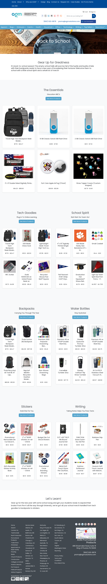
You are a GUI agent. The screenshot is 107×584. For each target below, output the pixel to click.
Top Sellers (88, 27)
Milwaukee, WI (44, 538)
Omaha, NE (43, 551)
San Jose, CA (59, 535)
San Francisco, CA (60, 533)
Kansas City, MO (31, 571)
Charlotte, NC (30, 538)
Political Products (16, 570)
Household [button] (48, 27)
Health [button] (38, 27)
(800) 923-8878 (50, 21)
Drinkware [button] (21, 27)
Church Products (16, 557)
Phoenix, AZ (43, 561)
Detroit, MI (29, 551)
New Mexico (43, 546)
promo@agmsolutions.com (69, 21)
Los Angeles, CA (45, 533)
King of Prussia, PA (45, 528)
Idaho (27, 561)
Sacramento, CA (45, 568)
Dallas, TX (28, 553)
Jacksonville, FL (30, 566)
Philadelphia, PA (45, 558)
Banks (13, 554)
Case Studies (75, 2)
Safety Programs (16, 572)
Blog (48, 2)
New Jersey (43, 553)
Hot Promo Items (87, 2)
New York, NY (44, 556)
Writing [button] (78, 27)
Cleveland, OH (30, 548)
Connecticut (30, 546)
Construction (15, 559)
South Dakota (59, 538)
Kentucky (43, 525)
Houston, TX (29, 558)
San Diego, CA (59, 530)
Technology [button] (68, 27)
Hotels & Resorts (16, 564)
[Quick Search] (78, 16)
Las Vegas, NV (44, 530)
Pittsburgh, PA (44, 563)
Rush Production (16, 535)
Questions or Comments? (21, 576)
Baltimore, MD (30, 533)
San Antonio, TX (59, 528)
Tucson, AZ (58, 540)
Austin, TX (29, 530)
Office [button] (57, 27)
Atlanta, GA (29, 528)
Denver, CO (29, 556)
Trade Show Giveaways (15, 544)
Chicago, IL (29, 540)
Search (13, 528)
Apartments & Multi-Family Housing (15, 550)
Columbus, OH (30, 543)
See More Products (53, 99)
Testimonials (15, 533)
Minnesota (43, 540)
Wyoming (58, 551)
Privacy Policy (59, 556)
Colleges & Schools (17, 562)
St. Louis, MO (44, 571)
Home (14, 2)
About (19, 2)
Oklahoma (43, 548)
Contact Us (55, 2)
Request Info (65, 2)
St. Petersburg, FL (60, 525)
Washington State (60, 548)
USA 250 (15, 6)
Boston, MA (29, 535)
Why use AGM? (31, 2)
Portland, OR (44, 566)
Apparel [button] (4, 27)
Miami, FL (43, 535)
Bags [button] (12, 27)
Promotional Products (15, 539)
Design (43, 2)
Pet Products (15, 567)
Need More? (100, 27)
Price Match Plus (60, 563)
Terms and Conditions (58, 559)
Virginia (57, 546)
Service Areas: (30, 525)
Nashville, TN (44, 543)
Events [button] (30, 27)
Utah (56, 543)
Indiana (28, 563)
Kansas (28, 568)
